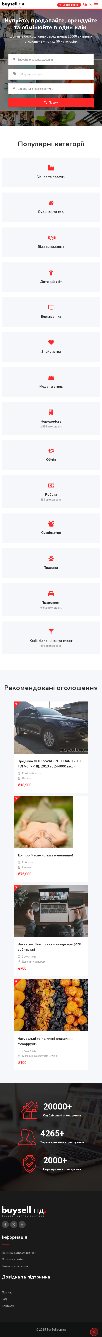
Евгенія (26, 867)
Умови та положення (15, 1266)
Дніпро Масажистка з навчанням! (45, 855)
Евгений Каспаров (33, 961)
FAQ (4, 1299)
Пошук (51, 102)
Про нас (7, 1292)
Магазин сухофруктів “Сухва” (40, 1055)
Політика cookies (13, 1259)
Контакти (8, 1306)
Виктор (26, 778)
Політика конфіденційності (19, 1252)
